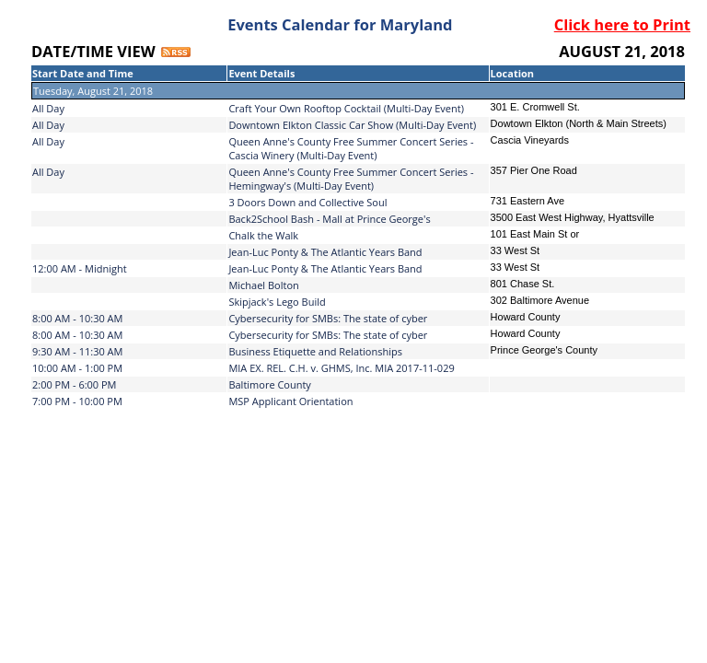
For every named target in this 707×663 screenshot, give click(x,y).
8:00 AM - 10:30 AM (77, 318)
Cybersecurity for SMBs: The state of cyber (327, 318)
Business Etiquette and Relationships (315, 351)
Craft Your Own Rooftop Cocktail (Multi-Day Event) (346, 108)
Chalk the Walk (263, 235)
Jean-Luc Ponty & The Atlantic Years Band (325, 252)
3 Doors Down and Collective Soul (307, 202)
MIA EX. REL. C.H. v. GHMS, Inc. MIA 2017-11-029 (341, 368)
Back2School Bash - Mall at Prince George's (329, 219)
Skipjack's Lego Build (276, 301)
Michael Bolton (263, 285)
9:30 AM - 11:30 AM (77, 351)
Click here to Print (622, 24)
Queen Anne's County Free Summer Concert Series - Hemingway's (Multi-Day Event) (350, 178)
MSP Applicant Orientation (290, 401)
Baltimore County (269, 384)
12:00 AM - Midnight (79, 268)
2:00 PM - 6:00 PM (74, 384)
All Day (48, 108)
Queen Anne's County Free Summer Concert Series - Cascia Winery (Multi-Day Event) (350, 148)
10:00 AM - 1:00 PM (77, 368)
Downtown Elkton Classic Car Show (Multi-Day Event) (352, 125)
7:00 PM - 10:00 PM (77, 401)
